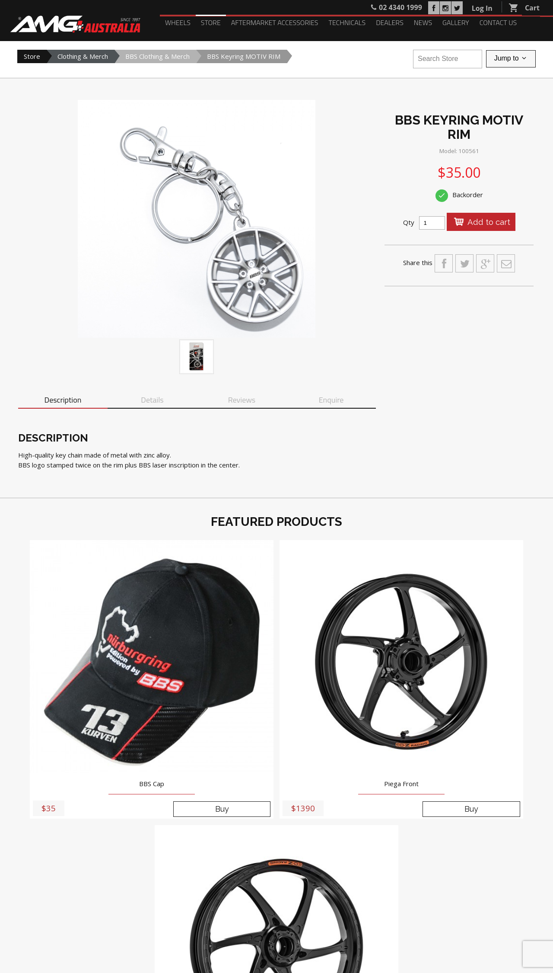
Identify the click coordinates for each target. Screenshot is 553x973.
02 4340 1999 (233, 823)
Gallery (455, 22)
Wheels (178, 22)
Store (211, 22)
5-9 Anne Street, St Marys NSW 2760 (245, 813)
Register (70, 902)
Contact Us (498, 22)
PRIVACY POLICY (469, 926)
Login (97, 902)
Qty (408, 222)
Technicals (346, 22)
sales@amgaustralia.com (246, 833)
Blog (212, 868)
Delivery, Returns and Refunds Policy (493, 947)
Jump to (511, 58)
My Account (34, 902)
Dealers (390, 22)
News (423, 22)
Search (121, 902)
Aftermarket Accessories (274, 22)
